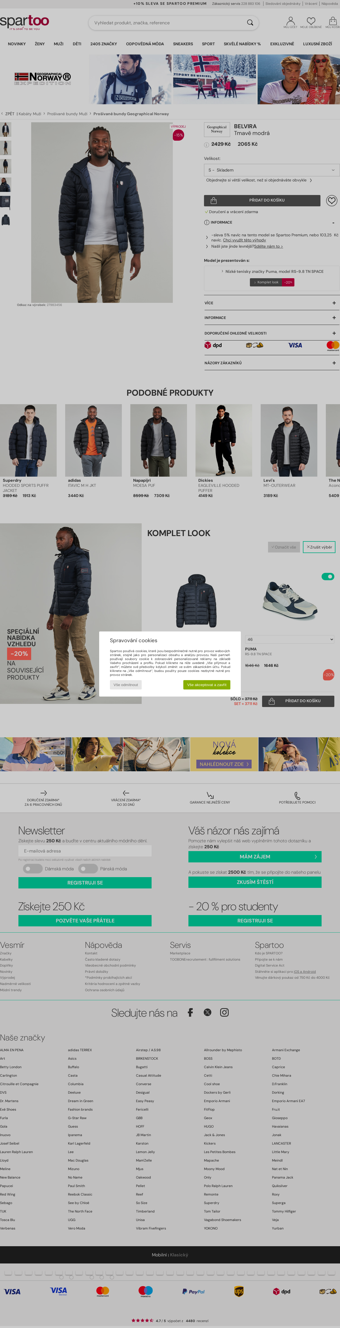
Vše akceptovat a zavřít (207, 685)
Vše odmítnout (126, 685)
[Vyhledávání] (250, 23)
